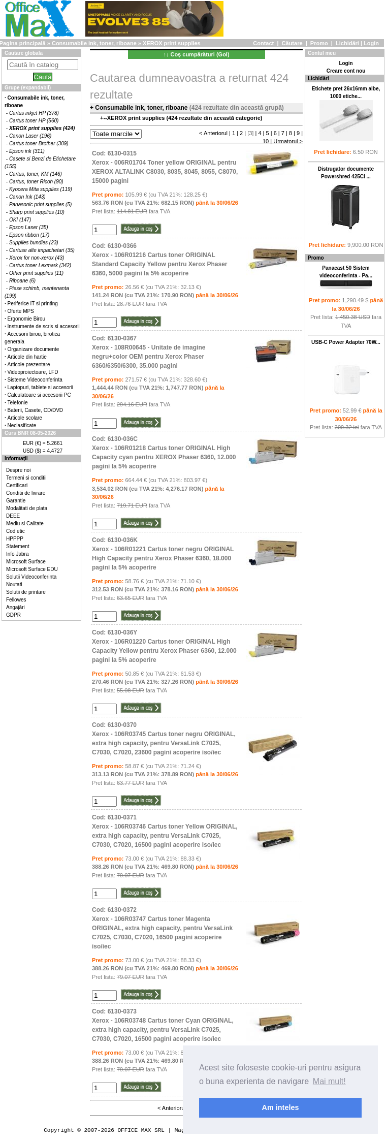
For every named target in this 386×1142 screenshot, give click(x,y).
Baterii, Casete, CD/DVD (35, 410)
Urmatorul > (288, 141)
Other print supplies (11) (36, 273)
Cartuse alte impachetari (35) (42, 250)
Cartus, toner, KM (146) (35, 174)
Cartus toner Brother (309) (39, 143)
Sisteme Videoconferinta (35, 380)
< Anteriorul (213, 133)
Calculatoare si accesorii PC (39, 395)
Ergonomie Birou (26, 319)
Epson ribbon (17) (29, 235)
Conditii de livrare (25, 493)
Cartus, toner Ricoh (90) (36, 181)
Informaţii (16, 458)
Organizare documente (33, 349)
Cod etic (15, 531)
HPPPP (14, 539)
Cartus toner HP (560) (33, 120)
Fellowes (16, 599)
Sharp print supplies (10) (37, 212)
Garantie (15, 500)
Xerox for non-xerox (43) (36, 258)
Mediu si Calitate (25, 523)
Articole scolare (25, 418)
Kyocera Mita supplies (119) (40, 189)
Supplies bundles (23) (33, 242)
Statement (17, 546)
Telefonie (18, 402)
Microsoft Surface (26, 561)
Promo (319, 43)
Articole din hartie (27, 357)
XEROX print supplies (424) (42, 128)
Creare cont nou (346, 71)
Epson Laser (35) (28, 227)
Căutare (292, 43)
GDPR (13, 615)
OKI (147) (20, 220)
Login (371, 43)
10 (266, 141)
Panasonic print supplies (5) (40, 204)
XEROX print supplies (172, 43)
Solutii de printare (26, 592)
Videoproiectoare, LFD (33, 372)
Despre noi (18, 470)
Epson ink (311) (27, 151)
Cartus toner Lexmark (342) (40, 265)
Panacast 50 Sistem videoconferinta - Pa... (346, 277)
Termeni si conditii (26, 478)
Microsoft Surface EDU (32, 569)
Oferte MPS (21, 311)
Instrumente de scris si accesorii (44, 326)
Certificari (16, 485)
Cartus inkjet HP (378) (34, 113)
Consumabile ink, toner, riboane (94, 43)
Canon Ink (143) (27, 197)
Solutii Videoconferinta (31, 577)
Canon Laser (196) (30, 136)
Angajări (15, 607)
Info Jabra (17, 554)
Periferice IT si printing (33, 303)
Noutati (14, 584)
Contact (263, 43)
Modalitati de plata (26, 508)
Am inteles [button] (280, 1107)
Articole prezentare (29, 364)
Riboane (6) (22, 280)
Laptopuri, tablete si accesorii (41, 387)
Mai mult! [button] (329, 1081)
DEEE (13, 516)
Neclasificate (22, 425)
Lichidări (347, 43)
